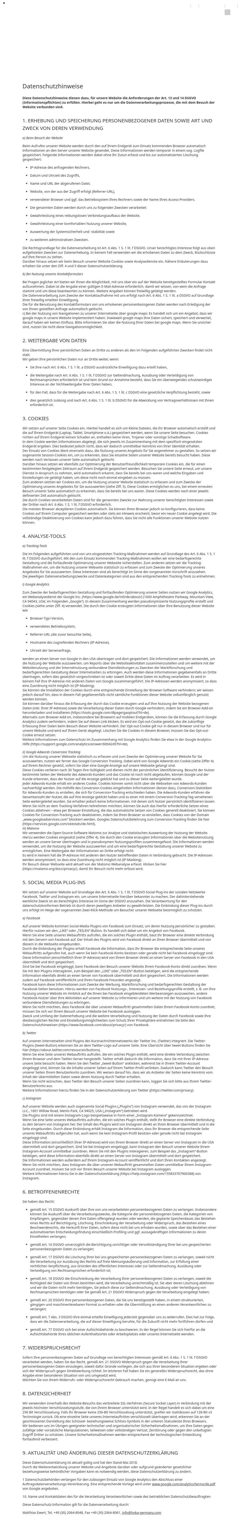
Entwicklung (61, 15)
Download (120, 15)
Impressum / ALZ (212, 5)
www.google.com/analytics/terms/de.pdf (183, 1484)
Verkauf (101, 15)
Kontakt (175, 15)
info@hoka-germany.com (141, 1512)
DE (186, 5)
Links (136, 15)
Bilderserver (154, 15)
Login (231, 5)
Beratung (83, 15)
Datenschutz (196, 11)
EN (194, 5)
